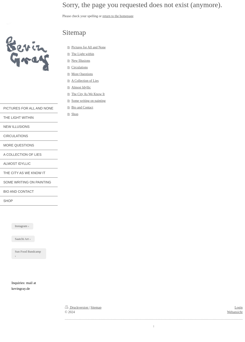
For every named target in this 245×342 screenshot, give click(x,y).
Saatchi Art (22, 239)
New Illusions (80, 60)
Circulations (79, 67)
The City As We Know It (88, 94)
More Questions (82, 74)
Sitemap (95, 307)
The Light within (82, 54)
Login (239, 307)
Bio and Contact (82, 107)
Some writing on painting (88, 101)
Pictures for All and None (88, 47)
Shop (74, 114)
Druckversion (77, 307)
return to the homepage (117, 16)
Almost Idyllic (81, 87)
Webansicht (235, 312)
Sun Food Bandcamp (28, 251)
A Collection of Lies (85, 81)
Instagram (21, 226)
